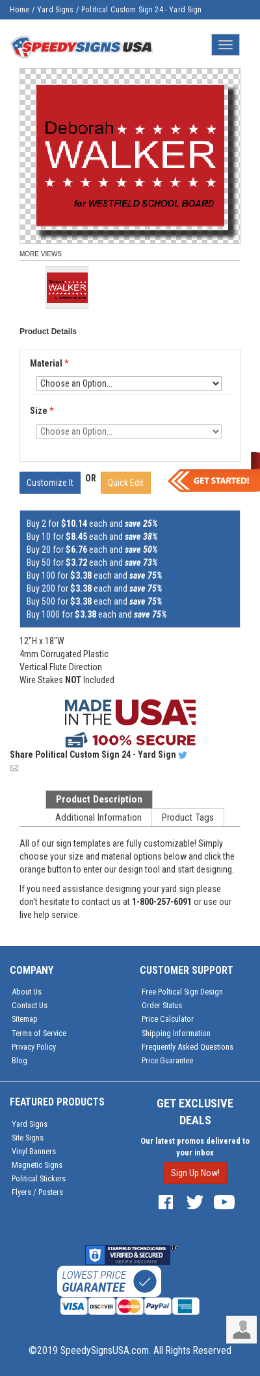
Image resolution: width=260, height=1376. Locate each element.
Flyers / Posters (37, 1192)
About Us (27, 991)
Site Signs (28, 1137)
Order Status (162, 1005)
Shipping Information (176, 1033)
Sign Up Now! (195, 1173)
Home (20, 9)
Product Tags (188, 817)
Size (41, 410)
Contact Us (29, 1005)
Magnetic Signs (37, 1165)
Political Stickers (39, 1178)
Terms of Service (39, 1033)
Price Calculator (168, 1019)
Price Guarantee (167, 1060)
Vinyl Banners (34, 1151)
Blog (19, 1060)
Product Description (99, 799)
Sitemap (25, 1019)
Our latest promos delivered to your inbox (195, 1146)
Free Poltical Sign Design (182, 991)
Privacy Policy (34, 1047)
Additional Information (98, 817)
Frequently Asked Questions (187, 1047)
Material (50, 364)
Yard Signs (55, 9)
